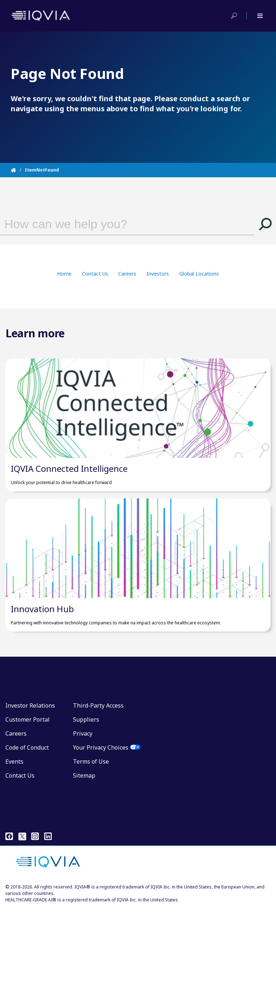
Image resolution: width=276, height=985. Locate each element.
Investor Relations (30, 782)
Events (14, 838)
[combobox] (118, 224)
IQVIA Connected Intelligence (69, 507)
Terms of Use (91, 838)
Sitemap (84, 852)
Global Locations (199, 273)
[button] (265, 224)
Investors (158, 273)
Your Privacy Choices (100, 824)
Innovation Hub (42, 685)
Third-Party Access (98, 782)
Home (64, 273)
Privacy (82, 810)
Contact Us (95, 273)
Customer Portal (27, 796)
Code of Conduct (27, 824)
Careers (127, 273)
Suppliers (86, 796)
